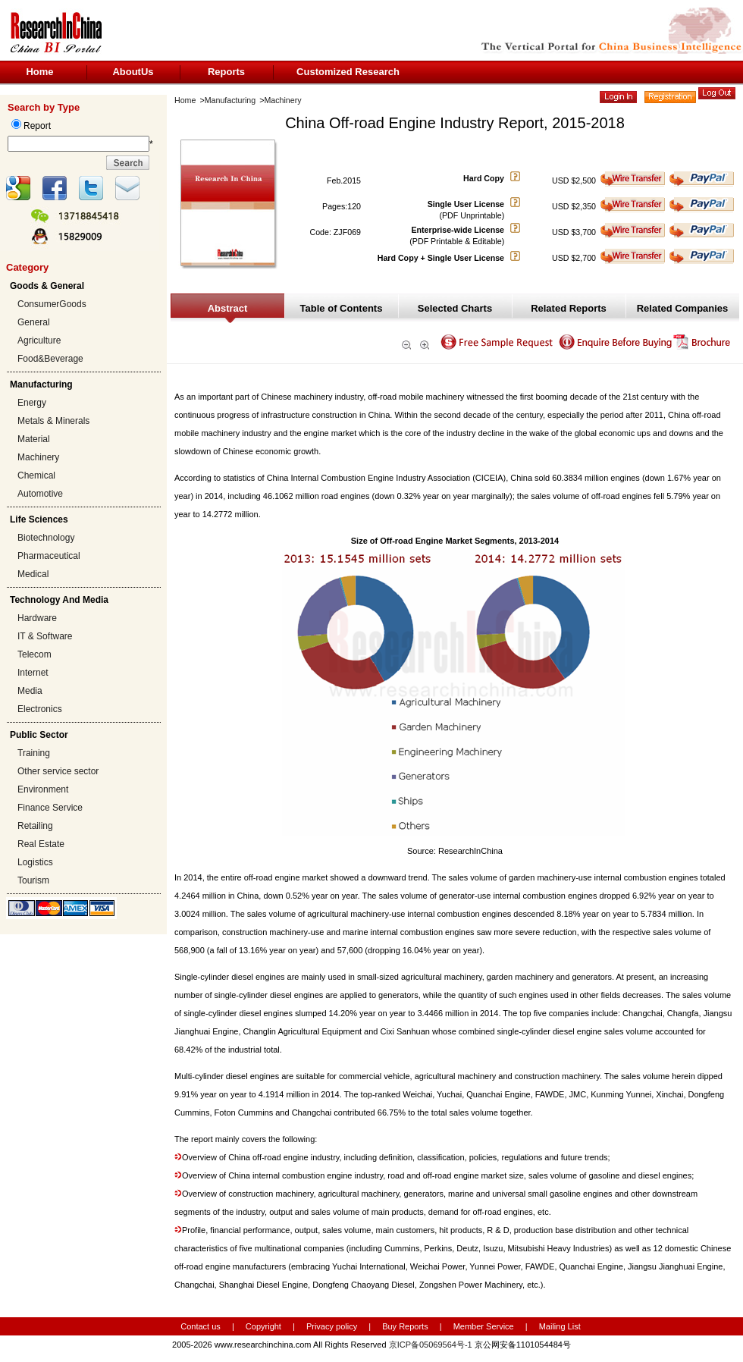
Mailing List (560, 1326)
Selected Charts (455, 308)
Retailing (35, 826)
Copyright (263, 1326)
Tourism (33, 880)
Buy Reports (405, 1326)
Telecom (34, 654)
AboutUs (132, 71)
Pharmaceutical (48, 556)
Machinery (38, 457)
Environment (42, 789)
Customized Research (348, 71)
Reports (226, 71)
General (33, 322)
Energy (31, 402)
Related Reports (569, 308)
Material (33, 439)
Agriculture (39, 340)
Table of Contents (341, 308)
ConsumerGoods (51, 304)
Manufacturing (230, 100)
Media (29, 691)
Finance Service (50, 807)
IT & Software (44, 636)
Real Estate (40, 844)
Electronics (39, 709)
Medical (33, 574)
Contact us (200, 1326)
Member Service (483, 1326)
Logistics (35, 862)
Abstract (228, 308)
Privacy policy (332, 1326)
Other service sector (58, 771)
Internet (33, 672)
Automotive (40, 493)
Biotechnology (45, 537)
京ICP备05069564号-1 (430, 1344)
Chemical (36, 475)
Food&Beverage (50, 358)
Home (39, 71)
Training (33, 753)
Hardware (37, 618)
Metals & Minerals (53, 421)
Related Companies (683, 308)
